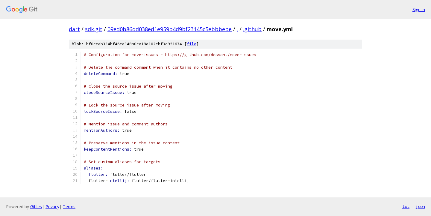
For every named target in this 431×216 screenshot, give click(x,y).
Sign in (418, 9)
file (191, 43)
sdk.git (93, 29)
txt (405, 206)
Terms (69, 206)
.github (252, 29)
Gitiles (36, 206)
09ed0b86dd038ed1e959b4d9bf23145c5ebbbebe (169, 29)
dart (74, 29)
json (420, 206)
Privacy (52, 206)
